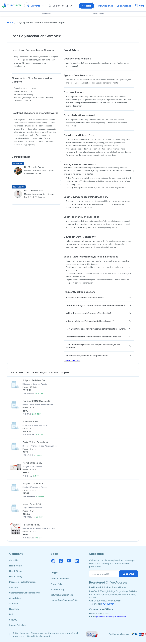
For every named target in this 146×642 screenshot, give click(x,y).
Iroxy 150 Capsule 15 (33, 483)
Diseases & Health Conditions (22, 582)
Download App (105, 5)
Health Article (15, 565)
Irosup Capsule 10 (32, 504)
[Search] (64, 5)
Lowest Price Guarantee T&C (64, 600)
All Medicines (15, 598)
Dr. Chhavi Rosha (33, 190)
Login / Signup (124, 5)
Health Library (15, 576)
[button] (99, 297)
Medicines (46, 14)
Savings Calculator (18, 625)
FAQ (11, 614)
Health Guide (98, 14)
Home (10, 22)
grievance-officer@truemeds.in (111, 616)
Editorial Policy (57, 589)
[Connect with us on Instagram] (53, 561)
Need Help (14, 609)
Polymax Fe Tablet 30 (34, 380)
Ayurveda (13, 587)
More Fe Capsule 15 (32, 462)
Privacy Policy (57, 584)
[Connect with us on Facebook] (61, 561)
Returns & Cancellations (62, 594)
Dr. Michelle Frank (34, 167)
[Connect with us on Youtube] (69, 561)
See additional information (39, 636)
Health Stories (15, 571)
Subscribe (128, 573)
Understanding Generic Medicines (24, 592)
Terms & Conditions (72, 360)
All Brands (13, 603)
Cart (141, 5)
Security (13, 619)
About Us (13, 560)
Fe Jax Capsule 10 (31, 524)
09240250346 (108, 603)
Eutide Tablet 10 (31, 421)
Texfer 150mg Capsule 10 (35, 442)
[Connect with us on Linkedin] (77, 561)
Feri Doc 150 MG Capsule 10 (36, 401)
